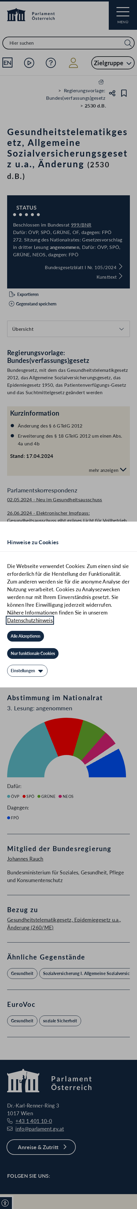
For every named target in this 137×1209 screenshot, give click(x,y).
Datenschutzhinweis (30, 620)
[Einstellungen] (27, 671)
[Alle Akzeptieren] (25, 636)
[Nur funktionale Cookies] (33, 653)
